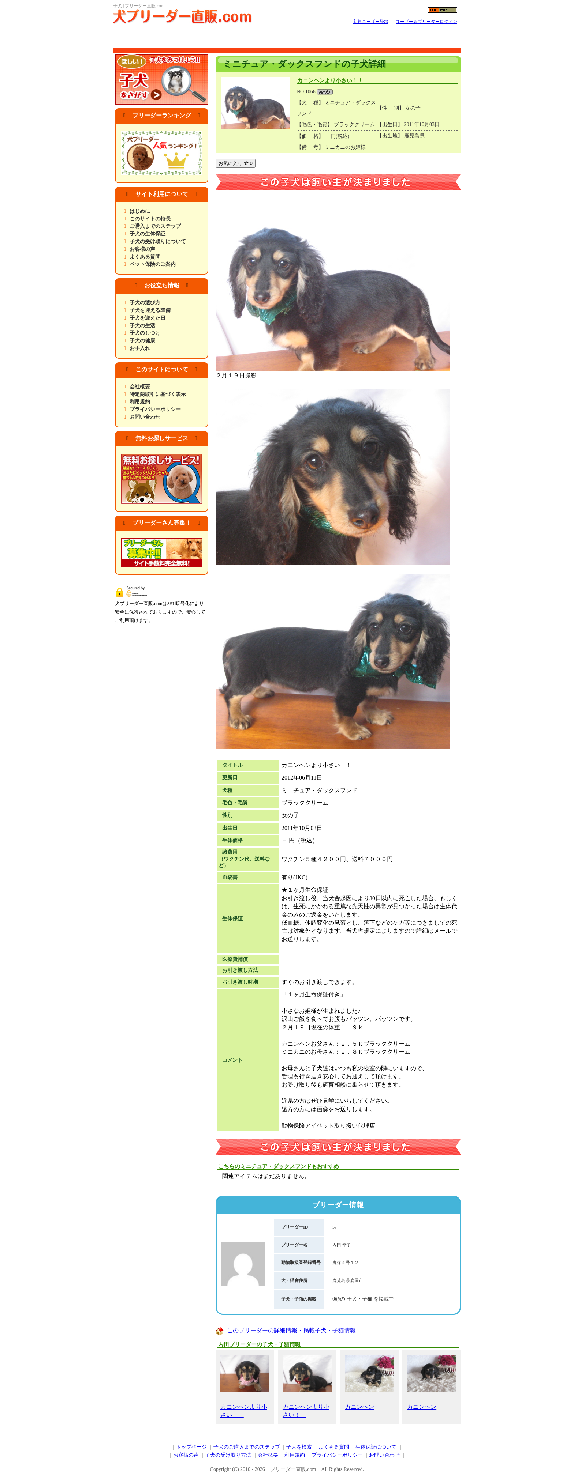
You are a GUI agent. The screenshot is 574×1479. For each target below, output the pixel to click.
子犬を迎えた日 (147, 318)
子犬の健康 (142, 340)
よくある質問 (145, 257)
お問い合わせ (145, 417)
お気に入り (236, 163)
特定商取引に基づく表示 (158, 394)
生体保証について (375, 1447)
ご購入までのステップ (155, 226)
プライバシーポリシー (155, 409)
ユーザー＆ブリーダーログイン (426, 21)
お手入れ (140, 348)
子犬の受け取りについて (158, 241)
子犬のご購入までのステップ (246, 1447)
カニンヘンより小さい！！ (244, 1386)
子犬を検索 (299, 1447)
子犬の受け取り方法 (228, 1455)
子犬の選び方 (145, 302)
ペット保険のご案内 (153, 264)
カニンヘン (369, 1382)
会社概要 (140, 386)
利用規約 (140, 401)
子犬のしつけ (145, 333)
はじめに (140, 211)
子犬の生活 (142, 325)
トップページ (191, 1447)
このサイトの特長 (150, 219)
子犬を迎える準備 (150, 310)
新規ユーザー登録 (370, 21)
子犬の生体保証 (147, 234)
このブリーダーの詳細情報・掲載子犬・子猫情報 (291, 1330)
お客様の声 (142, 249)
